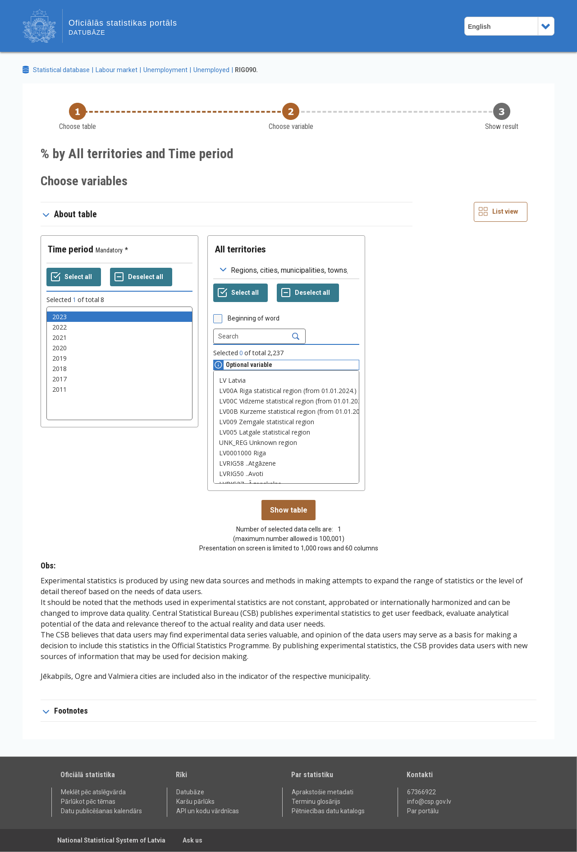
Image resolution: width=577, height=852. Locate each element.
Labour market (116, 69)
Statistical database (61, 69)
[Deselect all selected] (141, 277)
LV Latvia (286, 380)
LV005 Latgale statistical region (286, 432)
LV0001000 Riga (286, 453)
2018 (119, 368)
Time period (70, 249)
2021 (119, 337)
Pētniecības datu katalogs (328, 811)
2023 (119, 316)
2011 (119, 389)
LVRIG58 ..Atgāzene (286, 463)
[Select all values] (73, 277)
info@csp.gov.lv (429, 801)
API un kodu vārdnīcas (207, 811)
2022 (119, 327)
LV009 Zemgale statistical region (286, 422)
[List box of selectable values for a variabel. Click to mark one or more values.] (119, 363)
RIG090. (246, 69)
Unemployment (165, 69)
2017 (119, 379)
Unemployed (211, 69)
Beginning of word (253, 318)
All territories (240, 249)
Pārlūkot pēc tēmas (88, 801)
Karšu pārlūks (195, 801)
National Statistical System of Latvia (111, 840)
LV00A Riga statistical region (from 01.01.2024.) (286, 390)
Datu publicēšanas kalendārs (101, 811)
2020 (119, 348)
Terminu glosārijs (316, 801)
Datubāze (190, 792)
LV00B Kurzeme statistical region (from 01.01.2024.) (286, 411)
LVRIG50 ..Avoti (286, 473)
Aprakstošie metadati (322, 792)
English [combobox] (479, 26)
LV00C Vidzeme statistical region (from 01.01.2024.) (286, 401)
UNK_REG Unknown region (286, 442)
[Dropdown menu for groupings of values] (286, 270)
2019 (119, 358)
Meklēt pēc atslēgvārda (93, 792)
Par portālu (423, 811)
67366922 (421, 792)
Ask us (192, 840)
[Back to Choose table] (77, 117)
